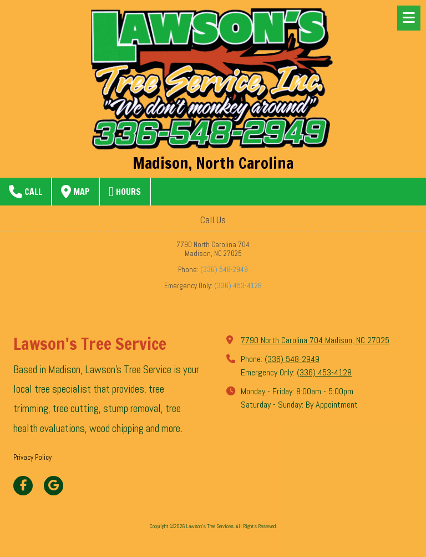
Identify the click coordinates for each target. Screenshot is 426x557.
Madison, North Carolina (213, 163)
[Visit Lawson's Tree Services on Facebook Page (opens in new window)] (23, 485)
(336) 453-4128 (238, 285)
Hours (125, 191)
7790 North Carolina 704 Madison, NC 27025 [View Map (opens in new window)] (315, 340)
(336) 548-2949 (224, 269)
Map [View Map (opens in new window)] (75, 191)
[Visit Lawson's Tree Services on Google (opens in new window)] (53, 485)
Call (25, 191)
